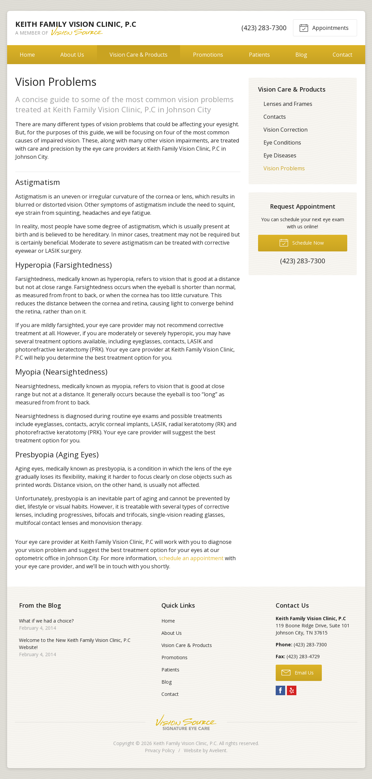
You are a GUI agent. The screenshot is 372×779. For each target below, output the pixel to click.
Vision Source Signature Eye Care (186, 722)
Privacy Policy (160, 750)
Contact (342, 54)
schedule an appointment (191, 558)
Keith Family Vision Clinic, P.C (185, 743)
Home (27, 54)
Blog (301, 54)
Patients (259, 54)
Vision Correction (285, 129)
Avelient (218, 750)
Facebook (280, 690)
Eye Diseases (279, 155)
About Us (72, 54)
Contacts (274, 116)
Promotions (208, 54)
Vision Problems (284, 168)
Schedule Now (301, 242)
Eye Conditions (282, 142)
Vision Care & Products (139, 54)
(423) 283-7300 (263, 27)
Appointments (324, 27)
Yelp (291, 690)
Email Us (297, 672)
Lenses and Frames (287, 104)
